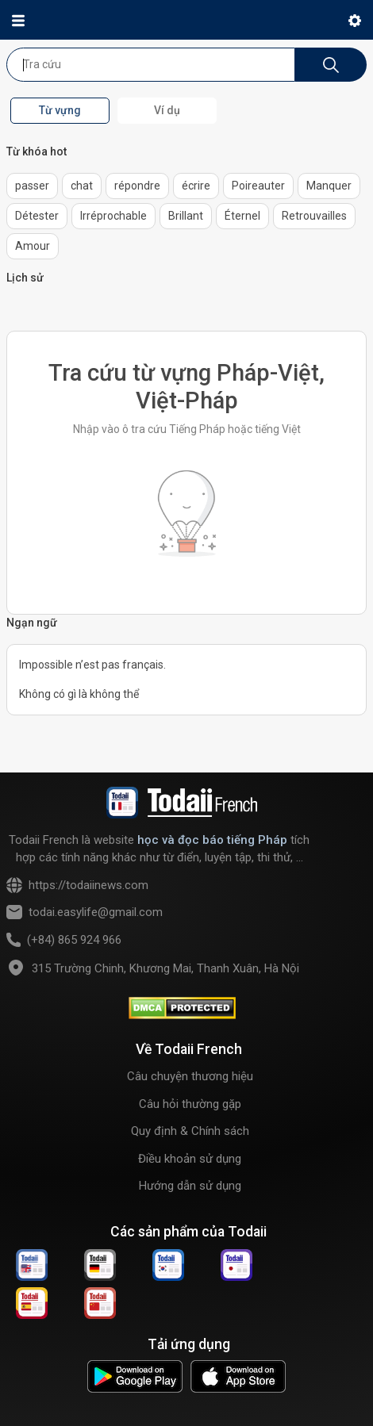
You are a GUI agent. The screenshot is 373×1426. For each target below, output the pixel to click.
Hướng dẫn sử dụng (190, 1186)
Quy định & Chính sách (190, 1131)
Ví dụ (167, 110)
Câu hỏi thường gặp (190, 1104)
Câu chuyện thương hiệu (190, 1076)
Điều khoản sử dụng (189, 1159)
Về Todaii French (189, 1049)
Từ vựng (60, 110)
